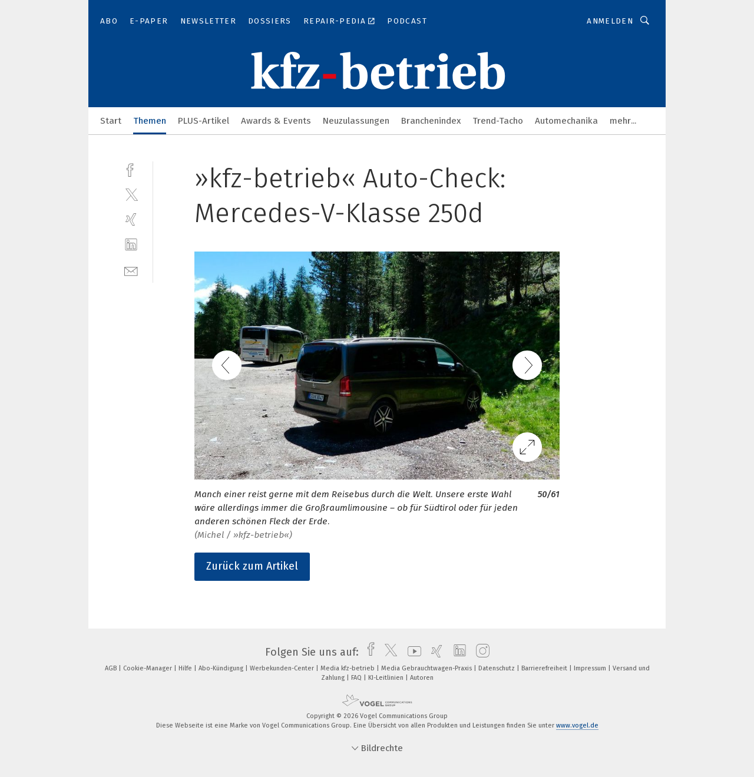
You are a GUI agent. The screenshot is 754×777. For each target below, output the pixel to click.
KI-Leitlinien (386, 678)
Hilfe (186, 668)
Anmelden (610, 21)
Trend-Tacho (497, 120)
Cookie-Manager (148, 668)
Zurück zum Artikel (252, 566)
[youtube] (411, 652)
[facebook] (131, 168)
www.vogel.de (577, 725)
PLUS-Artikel (203, 120)
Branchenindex (431, 120)
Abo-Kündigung (222, 668)
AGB (111, 668)
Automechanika (566, 120)
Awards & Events (276, 120)
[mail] (131, 270)
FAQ (357, 678)
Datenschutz (497, 668)
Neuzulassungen (356, 120)
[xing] (131, 219)
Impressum (591, 668)
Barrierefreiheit (545, 668)
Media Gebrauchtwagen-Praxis (427, 668)
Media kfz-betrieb (348, 668)
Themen (149, 120)
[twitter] (131, 194)
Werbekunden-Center (283, 668)
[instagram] (480, 652)
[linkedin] (131, 244)
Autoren (422, 678)
